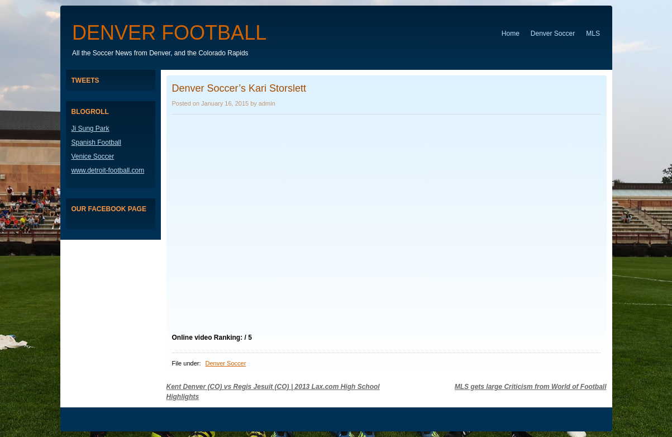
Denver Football (169, 32)
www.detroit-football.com (108, 170)
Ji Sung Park (90, 128)
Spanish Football (96, 142)
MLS (593, 33)
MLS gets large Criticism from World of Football (531, 387)
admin (267, 103)
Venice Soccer (93, 156)
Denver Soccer (553, 33)
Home (511, 33)
